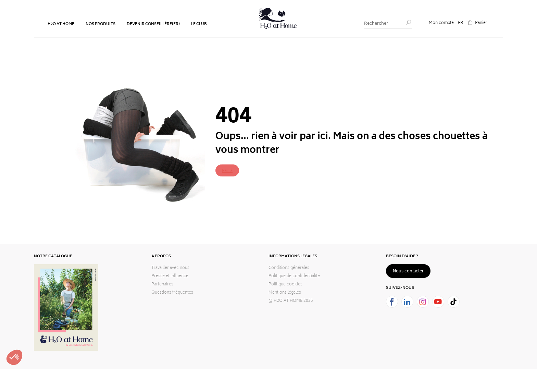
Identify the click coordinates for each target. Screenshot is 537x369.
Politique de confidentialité (294, 276)
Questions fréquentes (172, 292)
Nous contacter (408, 271)
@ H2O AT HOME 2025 (290, 301)
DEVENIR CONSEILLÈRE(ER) (153, 24)
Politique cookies (285, 284)
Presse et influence (169, 276)
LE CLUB (199, 24)
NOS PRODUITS (100, 24)
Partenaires (162, 284)
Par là (227, 171)
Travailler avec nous (170, 268)
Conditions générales (288, 268)
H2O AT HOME (61, 24)
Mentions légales (284, 292)
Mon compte (441, 23)
